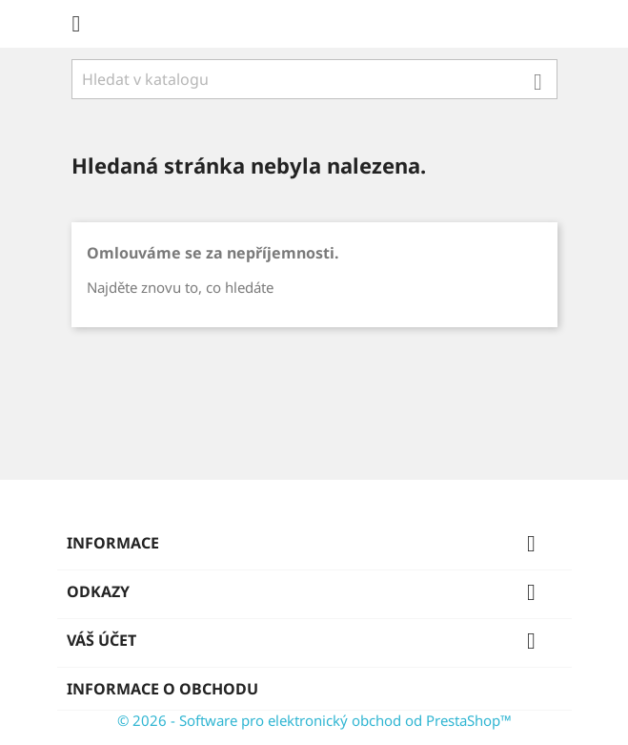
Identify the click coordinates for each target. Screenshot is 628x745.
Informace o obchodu (162, 688)
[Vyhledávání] (314, 79)
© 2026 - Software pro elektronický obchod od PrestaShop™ (314, 720)
